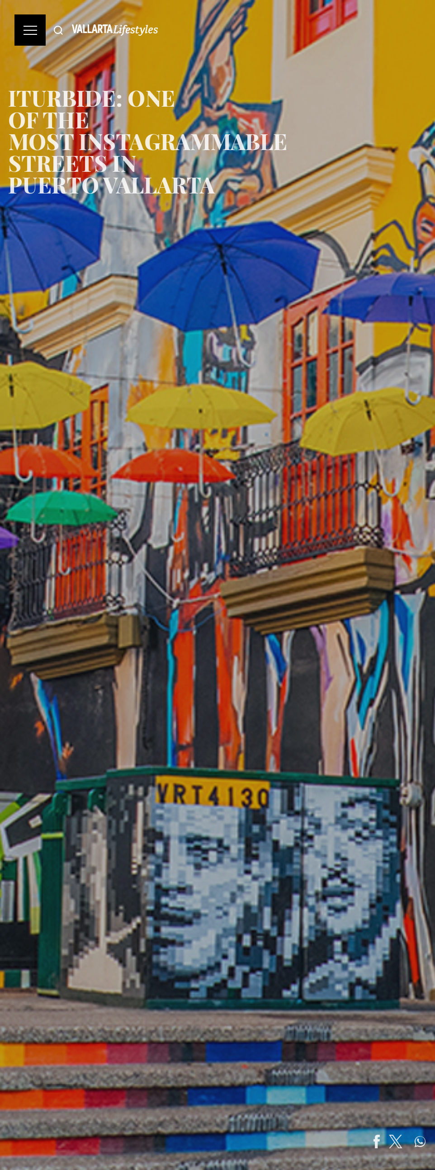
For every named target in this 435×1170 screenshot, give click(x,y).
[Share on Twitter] (408, 1141)
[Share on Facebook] (389, 1141)
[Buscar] (58, 30)
